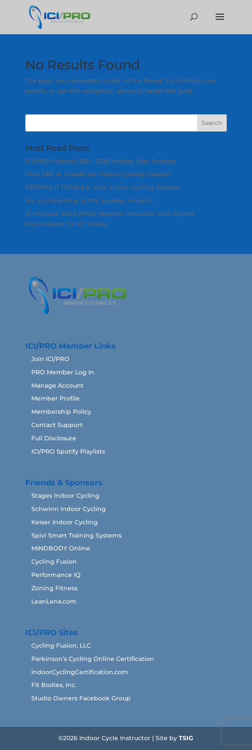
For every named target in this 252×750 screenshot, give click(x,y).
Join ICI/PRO (50, 359)
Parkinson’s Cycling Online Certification (92, 659)
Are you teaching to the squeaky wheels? (89, 200)
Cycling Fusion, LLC (61, 645)
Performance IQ (56, 575)
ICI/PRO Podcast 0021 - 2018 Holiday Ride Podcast (101, 161)
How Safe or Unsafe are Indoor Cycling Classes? (98, 174)
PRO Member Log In (62, 372)
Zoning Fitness (54, 588)
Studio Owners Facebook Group (81, 698)
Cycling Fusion (54, 561)
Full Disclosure (53, 438)
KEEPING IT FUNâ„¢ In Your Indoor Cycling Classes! (102, 187)
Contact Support (57, 425)
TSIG (186, 738)
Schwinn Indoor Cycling (68, 509)
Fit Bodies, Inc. (53, 685)
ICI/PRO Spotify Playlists (68, 451)
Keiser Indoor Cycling (64, 522)
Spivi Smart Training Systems (76, 535)
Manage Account (57, 385)
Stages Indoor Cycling (65, 495)
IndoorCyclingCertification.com (79, 672)
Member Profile (55, 398)
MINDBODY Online (60, 548)
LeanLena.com (53, 601)
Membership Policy (61, 411)
